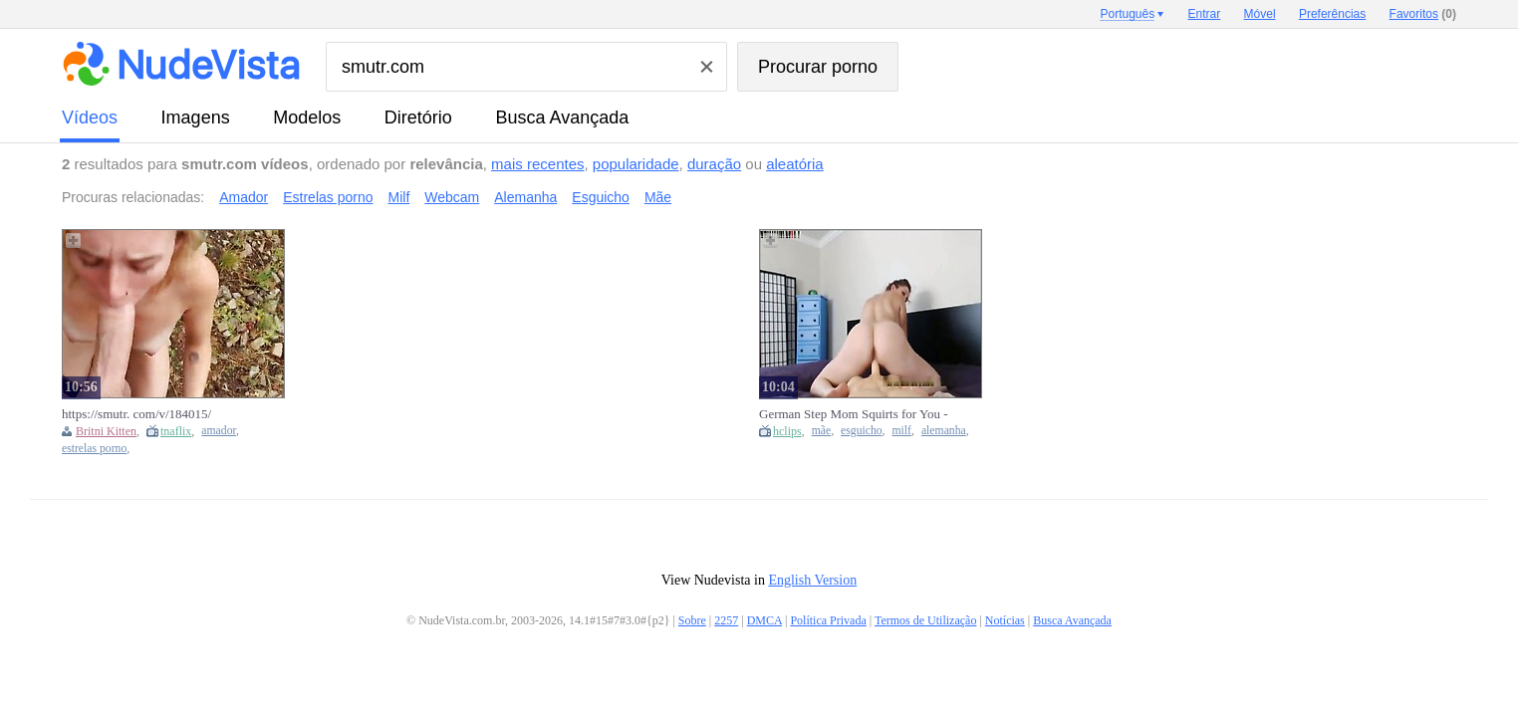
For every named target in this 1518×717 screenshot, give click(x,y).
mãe (821, 430)
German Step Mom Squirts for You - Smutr (853, 414)
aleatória (795, 163)
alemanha (943, 430)
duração (714, 163)
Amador (243, 197)
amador (218, 430)
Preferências (1332, 14)
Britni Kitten (106, 431)
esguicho (862, 430)
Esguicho (601, 197)
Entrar (1204, 14)
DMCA (764, 620)
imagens (195, 117)
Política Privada (828, 620)
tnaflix (175, 431)
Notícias (1005, 620)
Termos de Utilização (925, 620)
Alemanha (525, 197)
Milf (399, 197)
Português (1127, 14)
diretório (418, 117)
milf (901, 430)
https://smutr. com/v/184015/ (136, 413)
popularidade (636, 163)
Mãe (657, 197)
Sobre (692, 620)
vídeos (90, 117)
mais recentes (537, 163)
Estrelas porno (328, 197)
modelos (307, 117)
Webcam (451, 197)
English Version (812, 580)
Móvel (1260, 14)
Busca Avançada (562, 117)
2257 (726, 620)
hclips (787, 431)
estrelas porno (94, 448)
